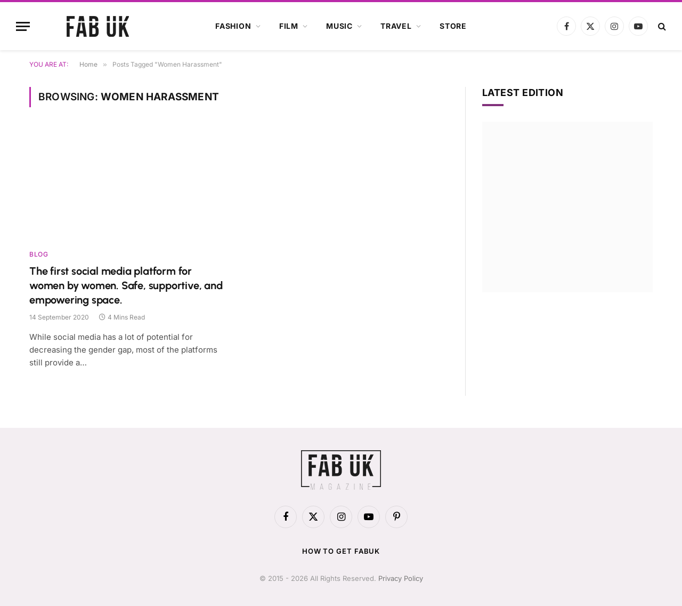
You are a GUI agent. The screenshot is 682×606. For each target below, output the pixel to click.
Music (339, 25)
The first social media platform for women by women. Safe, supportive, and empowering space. (126, 285)
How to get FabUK (341, 551)
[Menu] (23, 26)
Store (453, 25)
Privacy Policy (400, 578)
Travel (396, 25)
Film (288, 25)
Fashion (233, 25)
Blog (38, 254)
